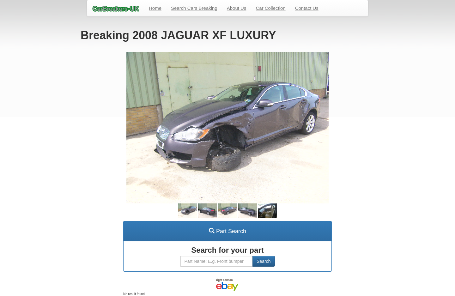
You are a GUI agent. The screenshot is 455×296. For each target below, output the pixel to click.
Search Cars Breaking (194, 8)
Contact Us (306, 8)
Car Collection (270, 8)
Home (155, 8)
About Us (236, 8)
